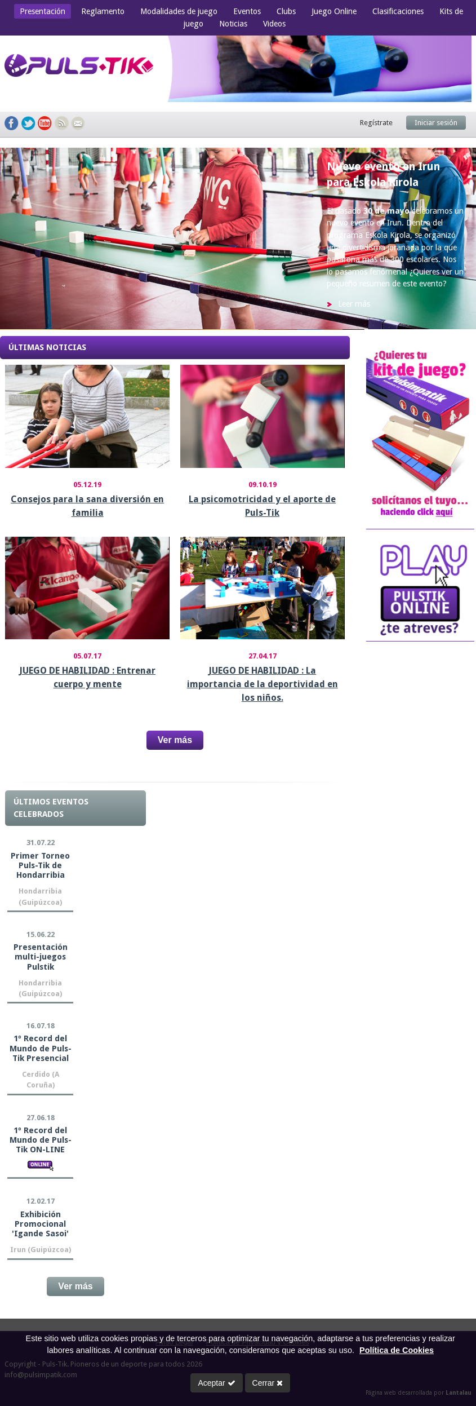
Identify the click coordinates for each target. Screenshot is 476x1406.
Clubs (286, 11)
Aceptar (216, 1382)
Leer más (354, 303)
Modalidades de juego (178, 11)
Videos (274, 23)
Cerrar (267, 1382)
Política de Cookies (396, 1350)
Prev (20, 239)
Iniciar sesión (436, 122)
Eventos (247, 11)
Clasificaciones (398, 11)
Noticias (233, 23)
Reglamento (102, 11)
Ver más (175, 740)
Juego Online (334, 11)
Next (456, 239)
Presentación (42, 11)
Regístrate (376, 122)
